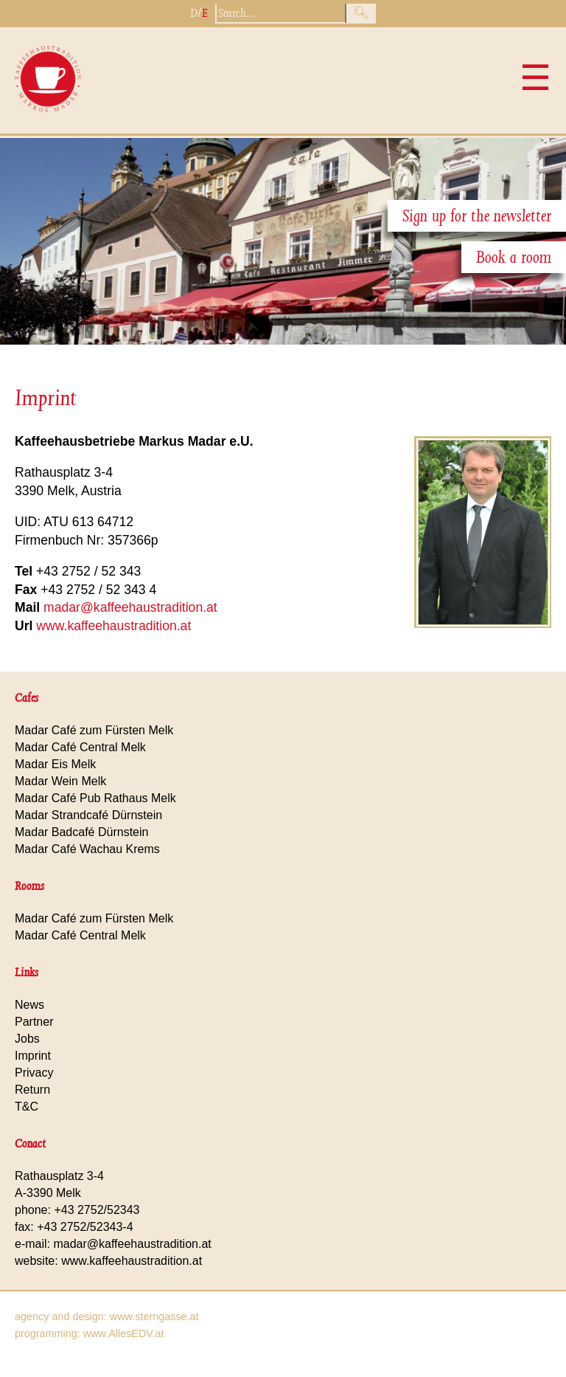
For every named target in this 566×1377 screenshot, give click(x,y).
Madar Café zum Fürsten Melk (94, 730)
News (29, 1004)
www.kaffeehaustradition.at (113, 625)
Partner (34, 1021)
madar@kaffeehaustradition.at (130, 607)
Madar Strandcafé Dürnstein (88, 815)
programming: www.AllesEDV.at (89, 1333)
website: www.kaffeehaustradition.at (108, 1261)
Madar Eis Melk (55, 764)
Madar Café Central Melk (80, 747)
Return (32, 1089)
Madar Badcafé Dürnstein (81, 832)
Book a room (513, 257)
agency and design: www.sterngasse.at (107, 1316)
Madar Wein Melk (60, 781)
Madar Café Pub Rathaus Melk (95, 798)
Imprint (46, 398)
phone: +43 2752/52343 (77, 1210)
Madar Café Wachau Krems (87, 849)
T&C (26, 1106)
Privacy (34, 1072)
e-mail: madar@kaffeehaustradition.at (113, 1244)
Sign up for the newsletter (476, 216)
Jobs (27, 1038)
